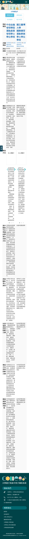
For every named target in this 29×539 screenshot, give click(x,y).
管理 (8, 42)
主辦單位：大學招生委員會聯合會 (15, 492)
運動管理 (10, 46)
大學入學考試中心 (8, 516)
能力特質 (19, 19)
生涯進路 (10, 19)
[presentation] (7, 169)
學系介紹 (10, 15)
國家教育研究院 (7, 519)
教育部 (5, 511)
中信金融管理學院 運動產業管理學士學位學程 (10, 31)
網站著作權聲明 (19, 533)
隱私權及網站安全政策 (10, 533)
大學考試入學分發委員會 (10, 524)
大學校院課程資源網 (9, 527)
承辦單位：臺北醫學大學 (13, 494)
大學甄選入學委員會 (9, 522)
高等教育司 (6, 514)
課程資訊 (19, 15)
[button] (9, 223)
